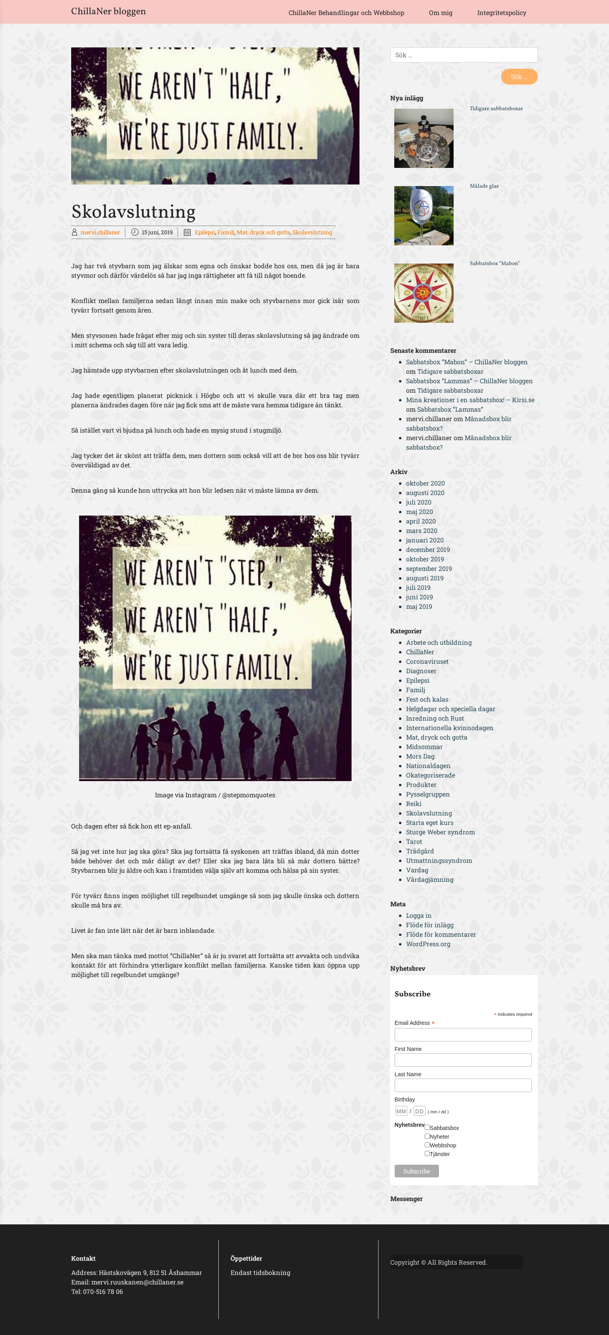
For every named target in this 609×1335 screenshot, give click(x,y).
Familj (226, 232)
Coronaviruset (427, 661)
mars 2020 (421, 530)
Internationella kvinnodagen (450, 727)
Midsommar (424, 746)
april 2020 (421, 521)
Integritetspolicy (501, 12)
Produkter (421, 784)
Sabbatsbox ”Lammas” (450, 409)
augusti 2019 (425, 578)
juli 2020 (418, 502)
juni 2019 (419, 597)
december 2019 (428, 549)
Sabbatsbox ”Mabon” (495, 263)
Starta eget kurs (430, 822)
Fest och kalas (427, 699)
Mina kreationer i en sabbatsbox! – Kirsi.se (470, 399)
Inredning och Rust (435, 718)
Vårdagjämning (430, 879)
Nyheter (439, 1137)
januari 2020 (425, 540)
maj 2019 (419, 606)
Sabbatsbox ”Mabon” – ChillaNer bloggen (467, 362)
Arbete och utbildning (439, 642)
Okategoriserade (430, 775)
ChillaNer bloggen (108, 12)
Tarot (414, 841)
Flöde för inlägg (430, 925)
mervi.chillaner (100, 232)
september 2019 (429, 568)
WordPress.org (428, 944)
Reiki (414, 803)
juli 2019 (418, 587)
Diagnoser (421, 671)
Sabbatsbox (444, 1128)
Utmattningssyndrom (439, 860)
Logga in (419, 915)
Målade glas (484, 186)
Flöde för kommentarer (441, 934)
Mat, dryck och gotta (263, 232)
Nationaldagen (428, 765)
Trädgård (420, 851)
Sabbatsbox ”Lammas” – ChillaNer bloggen (469, 381)
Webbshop (443, 1145)
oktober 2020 (425, 483)
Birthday (405, 1099)
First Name (408, 1049)
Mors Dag (420, 756)
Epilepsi (205, 232)
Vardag (417, 870)
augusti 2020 (425, 492)
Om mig (440, 12)
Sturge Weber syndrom (440, 832)
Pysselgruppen (428, 794)
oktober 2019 (425, 559)
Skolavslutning (312, 232)
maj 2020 (419, 511)
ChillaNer (420, 652)
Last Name (408, 1074)
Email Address (415, 1023)
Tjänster (440, 1154)
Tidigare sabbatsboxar (496, 109)
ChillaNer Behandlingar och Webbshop (346, 12)
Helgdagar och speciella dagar (451, 708)
